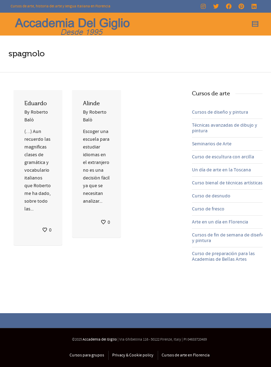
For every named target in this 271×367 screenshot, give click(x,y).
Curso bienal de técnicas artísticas (227, 183)
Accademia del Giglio (100, 339)
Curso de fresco (208, 209)
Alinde (91, 103)
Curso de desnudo (211, 196)
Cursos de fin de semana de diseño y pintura (228, 238)
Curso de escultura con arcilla (223, 157)
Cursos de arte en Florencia (186, 355)
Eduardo (35, 103)
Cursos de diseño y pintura (220, 112)
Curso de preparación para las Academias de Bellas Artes (223, 256)
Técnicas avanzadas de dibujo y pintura (224, 128)
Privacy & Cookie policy (132, 355)
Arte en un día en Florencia (220, 222)
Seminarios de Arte (211, 144)
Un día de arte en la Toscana (221, 170)
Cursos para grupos (87, 355)
